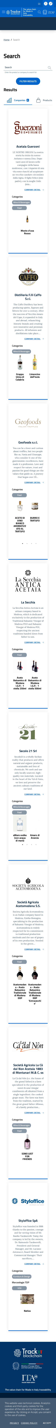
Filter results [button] (28, 81)
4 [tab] (35, 543)
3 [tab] (31, 543)
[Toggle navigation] (3, 12)
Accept (47, 1423)
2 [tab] (27, 543)
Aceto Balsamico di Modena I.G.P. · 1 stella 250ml (19, 683)
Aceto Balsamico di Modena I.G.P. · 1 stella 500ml (34, 683)
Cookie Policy (29, 1423)
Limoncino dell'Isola (34, 375)
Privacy (14, 1423)
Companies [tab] (18, 100)
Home (7, 40)
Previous (9, 519)
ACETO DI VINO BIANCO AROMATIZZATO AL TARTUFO (20, 524)
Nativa (27, 1311)
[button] (39, 12)
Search (8, 67)
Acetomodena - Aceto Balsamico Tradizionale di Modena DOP (19, 991)
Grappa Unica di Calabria (20, 376)
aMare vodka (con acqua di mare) (20, 837)
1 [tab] (22, 543)
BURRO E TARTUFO (35, 519)
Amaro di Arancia (35, 836)
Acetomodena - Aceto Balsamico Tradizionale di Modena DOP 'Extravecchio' (34, 994)
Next (46, 519)
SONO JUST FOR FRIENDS (27, 1156)
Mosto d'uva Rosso (27, 232)
